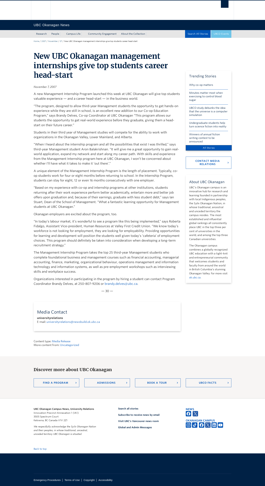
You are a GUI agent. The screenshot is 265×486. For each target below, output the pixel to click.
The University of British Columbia (41, 10)
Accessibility (106, 480)
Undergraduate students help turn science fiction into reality (207, 124)
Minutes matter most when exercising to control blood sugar (206, 96)
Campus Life (73, 33)
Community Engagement (102, 33)
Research (41, 33)
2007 (43, 41)
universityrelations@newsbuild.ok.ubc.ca (73, 321)
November (53, 41)
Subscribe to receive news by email (139, 415)
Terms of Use (72, 480)
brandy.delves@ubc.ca (121, 283)
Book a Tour (157, 382)
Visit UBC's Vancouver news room (138, 421)
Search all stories (128, 408)
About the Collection (133, 33)
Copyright (88, 480)
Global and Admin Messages (135, 427)
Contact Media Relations (207, 162)
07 (61, 41)
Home (36, 41)
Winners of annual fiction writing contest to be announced (204, 138)
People (55, 33)
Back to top (42, 448)
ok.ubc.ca (195, 277)
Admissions (106, 382)
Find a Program (55, 382)
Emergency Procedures (47, 480)
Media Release (61, 341)
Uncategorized (69, 345)
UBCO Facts (207, 382)
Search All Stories (198, 33)
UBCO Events (221, 33)
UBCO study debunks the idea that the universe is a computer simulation (208, 111)
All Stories (209, 147)
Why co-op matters (201, 84)
